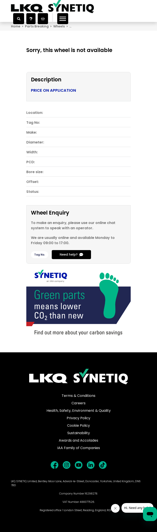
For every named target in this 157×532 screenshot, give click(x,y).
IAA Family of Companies (78, 447)
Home (15, 26)
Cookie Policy (78, 425)
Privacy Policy (78, 418)
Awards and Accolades (78, 440)
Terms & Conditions (78, 395)
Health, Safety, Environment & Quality (78, 410)
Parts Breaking (37, 26)
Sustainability (78, 432)
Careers (78, 403)
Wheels (59, 26)
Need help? (71, 254)
